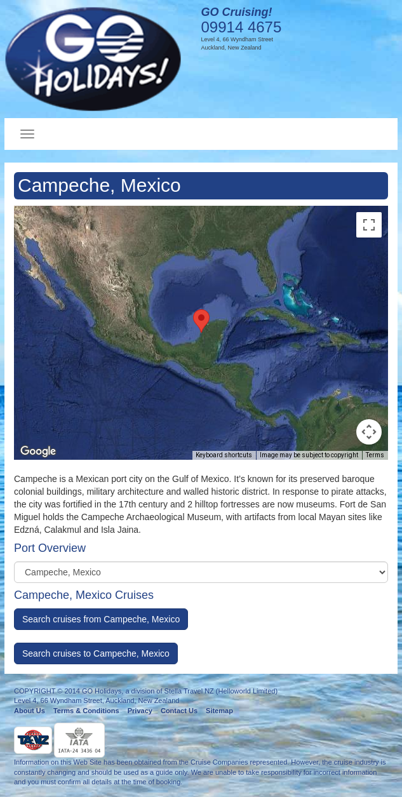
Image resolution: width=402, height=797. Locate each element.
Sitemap (219, 710)
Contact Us (179, 710)
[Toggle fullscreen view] (369, 225)
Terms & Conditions (86, 710)
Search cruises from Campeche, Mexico (101, 619)
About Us (29, 710)
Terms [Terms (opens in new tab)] (375, 455)
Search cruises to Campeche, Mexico (96, 653)
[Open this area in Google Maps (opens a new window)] (38, 451)
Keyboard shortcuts (224, 455)
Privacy (140, 710)
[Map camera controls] (369, 432)
